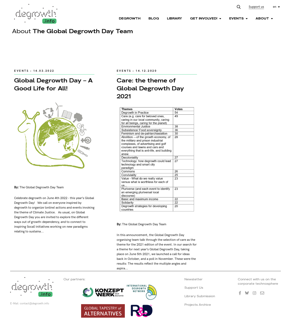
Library (174, 18)
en (274, 7)
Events (21, 71)
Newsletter (193, 279)
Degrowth (130, 18)
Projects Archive (197, 305)
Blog (153, 18)
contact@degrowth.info (34, 303)
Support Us (193, 287)
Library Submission (199, 296)
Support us (256, 7)
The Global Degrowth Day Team (41, 187)
